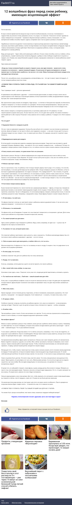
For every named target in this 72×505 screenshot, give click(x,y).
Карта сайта (5, 503)
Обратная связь (16, 503)
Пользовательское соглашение (34, 503)
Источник (4, 401)
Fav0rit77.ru (7, 3)
